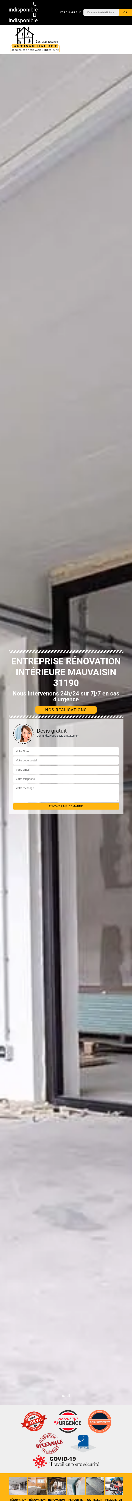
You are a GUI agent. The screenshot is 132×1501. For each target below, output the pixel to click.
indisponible (23, 7)
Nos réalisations (66, 709)
